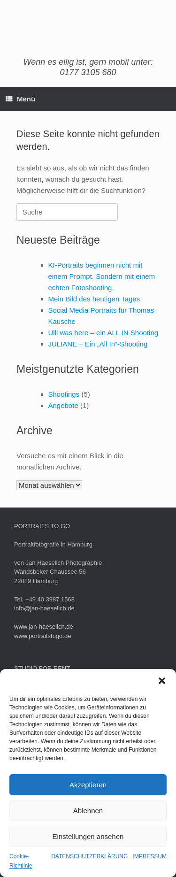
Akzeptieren (88, 785)
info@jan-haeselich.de (44, 608)
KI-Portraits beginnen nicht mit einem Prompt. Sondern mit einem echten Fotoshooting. (101, 276)
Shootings (64, 394)
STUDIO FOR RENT (42, 668)
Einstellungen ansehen (88, 836)
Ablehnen (88, 811)
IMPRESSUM (149, 856)
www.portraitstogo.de (42, 635)
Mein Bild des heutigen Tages (94, 299)
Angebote (63, 405)
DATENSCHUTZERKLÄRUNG (89, 856)
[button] (162, 680)
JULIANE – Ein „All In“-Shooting (98, 344)
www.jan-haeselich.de (43, 626)
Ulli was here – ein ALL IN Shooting (103, 333)
